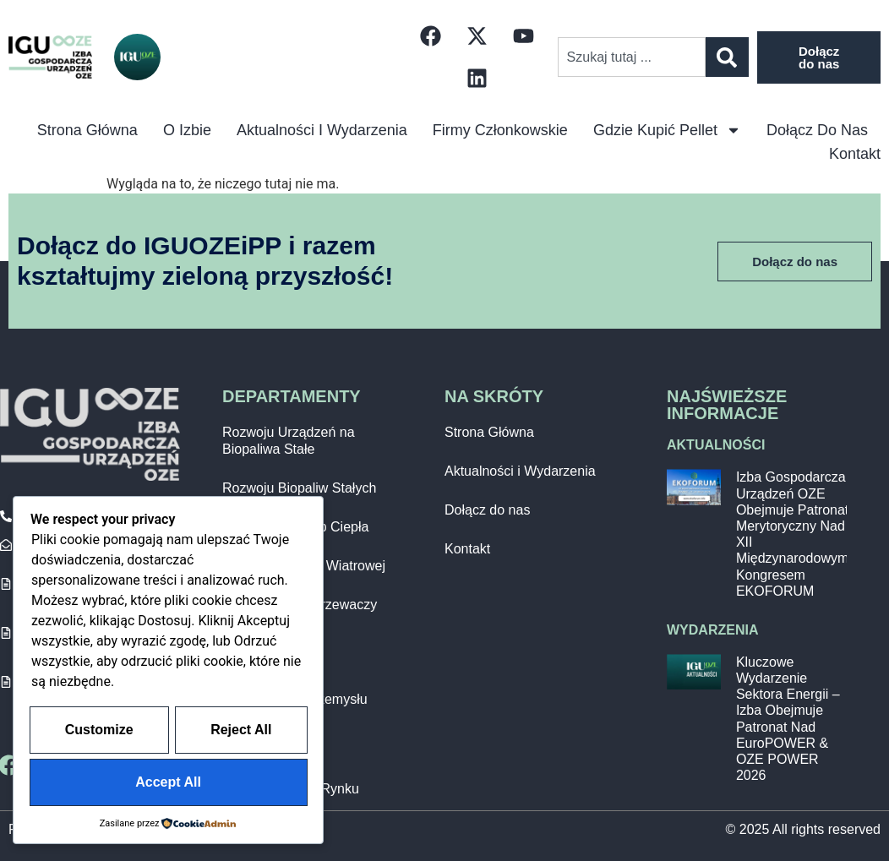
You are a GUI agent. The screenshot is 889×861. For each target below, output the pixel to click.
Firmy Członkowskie (500, 130)
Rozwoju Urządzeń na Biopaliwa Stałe (288, 440)
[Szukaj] (727, 57)
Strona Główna (489, 432)
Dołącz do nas (817, 130)
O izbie (187, 130)
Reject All (96, 783)
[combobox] (632, 57)
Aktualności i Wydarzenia (322, 130)
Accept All (238, 783)
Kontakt (855, 153)
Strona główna (87, 130)
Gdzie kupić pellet (667, 130)
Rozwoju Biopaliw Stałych (299, 488)
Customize (168, 732)
